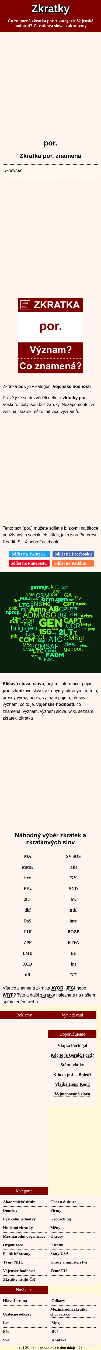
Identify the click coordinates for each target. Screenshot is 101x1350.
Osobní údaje (65, 1348)
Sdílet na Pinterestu (29, 563)
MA (27, 856)
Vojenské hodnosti (72, 386)
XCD (27, 964)
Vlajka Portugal (72, 1045)
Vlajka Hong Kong (72, 1084)
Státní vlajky (72, 1065)
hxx (27, 878)
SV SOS (73, 856)
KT (73, 975)
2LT (28, 899)
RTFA (73, 942)
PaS (27, 921)
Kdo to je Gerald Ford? (72, 1055)
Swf (6, 1340)
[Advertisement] (50, 83)
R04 (54, 1331)
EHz (27, 888)
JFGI (70, 988)
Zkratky (50, 9)
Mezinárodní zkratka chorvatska (69, 1311)
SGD (73, 888)
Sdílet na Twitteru (29, 554)
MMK (27, 867)
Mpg (55, 1322)
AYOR (57, 988)
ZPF (27, 942)
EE (73, 953)
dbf (28, 910)
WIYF (8, 995)
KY (73, 878)
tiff (27, 975)
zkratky (47, 995)
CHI (27, 931)
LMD (28, 953)
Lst (6, 1322)
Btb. (73, 910)
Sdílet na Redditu (73, 563)
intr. (73, 921)
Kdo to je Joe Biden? (72, 1074)
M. (73, 899)
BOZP (73, 931)
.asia (73, 867)
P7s (6, 1331)
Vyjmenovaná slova (72, 1094)
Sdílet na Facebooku (73, 554)
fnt (73, 964)
